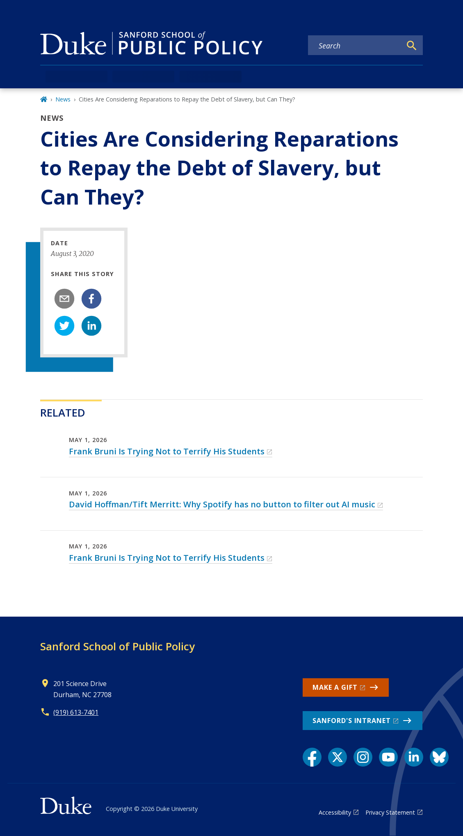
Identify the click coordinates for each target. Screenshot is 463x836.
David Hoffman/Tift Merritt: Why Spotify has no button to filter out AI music (222, 504)
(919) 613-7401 (75, 712)
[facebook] (91, 298)
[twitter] (64, 326)
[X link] (337, 757)
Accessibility (335, 812)
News (63, 99)
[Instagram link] (363, 757)
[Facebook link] (312, 757)
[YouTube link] (388, 757)
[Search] (411, 46)
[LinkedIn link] (413, 757)
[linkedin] (91, 326)
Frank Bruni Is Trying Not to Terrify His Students (167, 451)
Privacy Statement (390, 812)
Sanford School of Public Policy (117, 646)
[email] (64, 298)
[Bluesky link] (439, 757)
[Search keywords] (354, 46)
